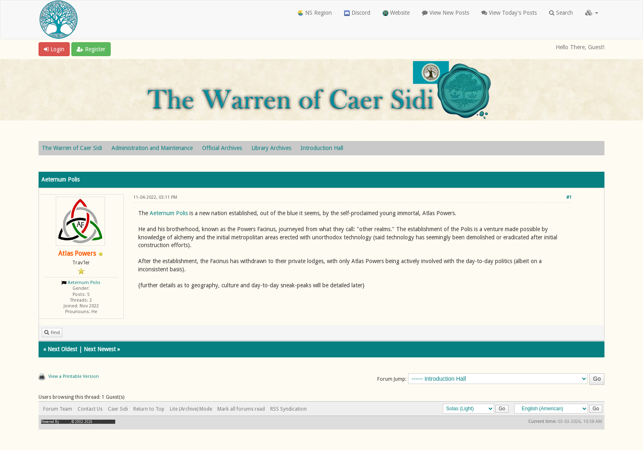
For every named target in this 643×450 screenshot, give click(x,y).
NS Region (315, 12)
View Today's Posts (509, 12)
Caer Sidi (118, 409)
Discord (357, 12)
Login (54, 49)
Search (561, 12)
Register (91, 49)
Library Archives (271, 148)
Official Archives (222, 148)
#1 (569, 197)
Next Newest (100, 349)
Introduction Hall (322, 148)
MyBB (65, 422)
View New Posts (445, 12)
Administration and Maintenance (152, 148)
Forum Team (57, 409)
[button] (591, 12)
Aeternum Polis (84, 282)
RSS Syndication (288, 409)
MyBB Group (103, 422)
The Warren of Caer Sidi (72, 148)
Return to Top (148, 409)
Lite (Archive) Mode (191, 409)
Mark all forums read (241, 409)
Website (396, 12)
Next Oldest (62, 349)
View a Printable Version (73, 376)
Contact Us (90, 409)
